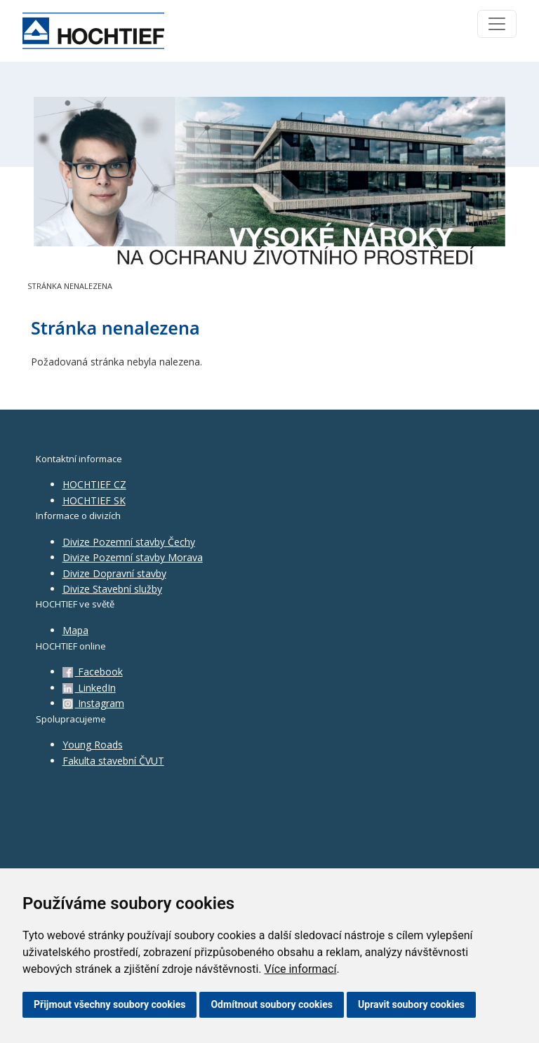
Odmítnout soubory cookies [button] (272, 1004)
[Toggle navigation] (497, 24)
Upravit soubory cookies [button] (411, 1004)
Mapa (75, 630)
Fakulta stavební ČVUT (113, 760)
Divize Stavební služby (112, 588)
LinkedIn (89, 687)
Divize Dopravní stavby (114, 573)
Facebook (92, 671)
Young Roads (92, 744)
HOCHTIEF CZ (94, 484)
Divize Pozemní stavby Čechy (128, 542)
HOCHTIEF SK (94, 500)
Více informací (300, 969)
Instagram (93, 703)
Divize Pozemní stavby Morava (132, 557)
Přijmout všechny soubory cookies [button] (109, 1004)
